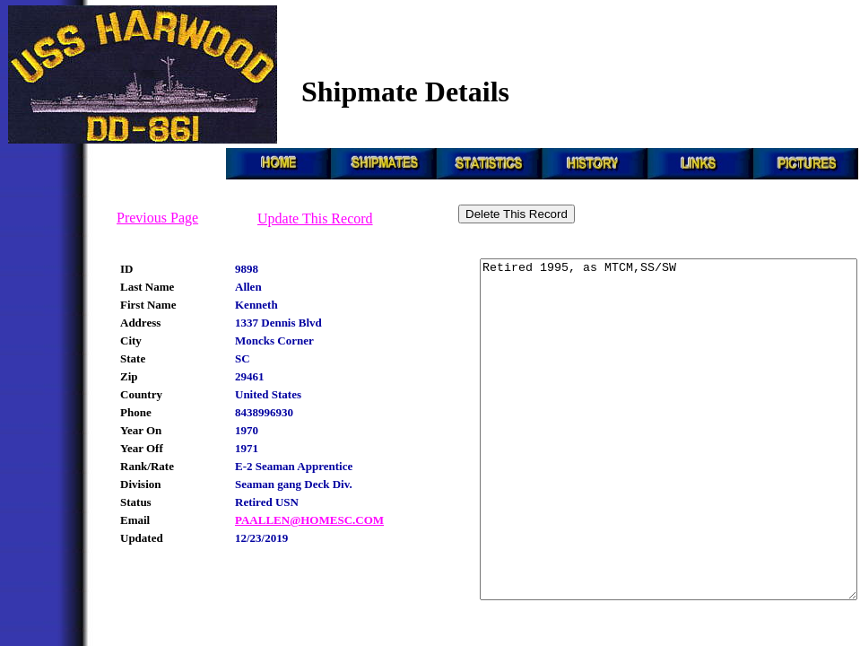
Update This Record (315, 218)
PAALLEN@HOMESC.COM (309, 520)
